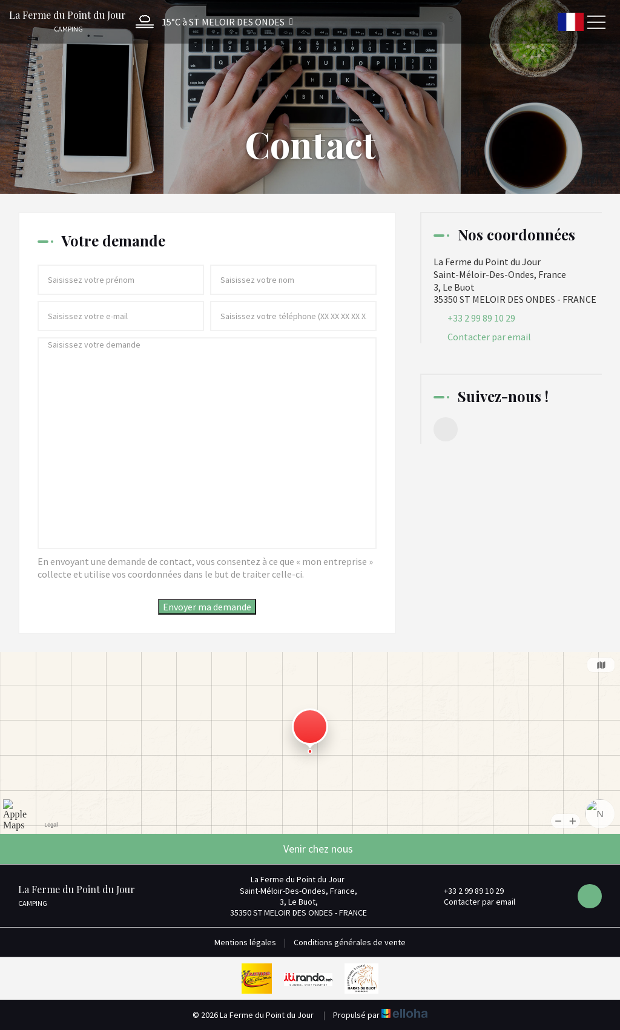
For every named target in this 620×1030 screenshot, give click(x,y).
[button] (211, 21)
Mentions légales (245, 942)
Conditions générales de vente (350, 942)
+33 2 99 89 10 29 (467, 890)
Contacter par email (489, 337)
